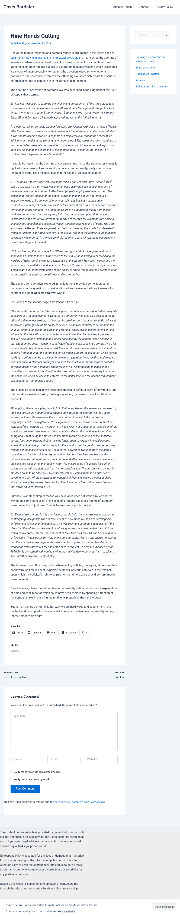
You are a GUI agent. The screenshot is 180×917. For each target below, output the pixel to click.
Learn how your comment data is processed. (81, 802)
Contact (146, 7)
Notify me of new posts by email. (32, 779)
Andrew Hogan (126, 7)
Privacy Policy (165, 7)
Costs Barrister (19, 6)
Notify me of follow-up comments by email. (37, 772)
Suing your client (146, 67)
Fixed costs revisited (148, 73)
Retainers (141, 80)
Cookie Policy (68, 911)
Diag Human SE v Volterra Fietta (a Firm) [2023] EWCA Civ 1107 (50, 57)
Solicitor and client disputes (153, 86)
